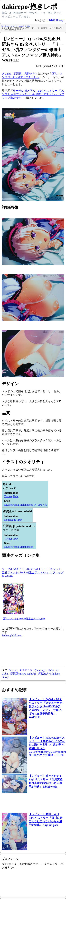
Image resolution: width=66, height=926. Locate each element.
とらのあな (40, 504)
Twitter (8, 496)
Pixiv (15, 496)
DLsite (8, 504)
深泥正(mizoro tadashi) (23, 673)
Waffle (51, 670)
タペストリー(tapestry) (32, 670)
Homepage (10, 519)
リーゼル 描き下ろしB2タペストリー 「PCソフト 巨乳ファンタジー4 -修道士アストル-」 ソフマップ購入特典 (33, 94)
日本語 (51, 20)
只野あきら (31, 73)
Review (12, 670)
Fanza (15, 504)
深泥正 (17, 73)
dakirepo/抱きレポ (29, 6)
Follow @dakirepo (12, 635)
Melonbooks (26, 504)
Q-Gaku (6, 73)
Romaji (60, 20)
